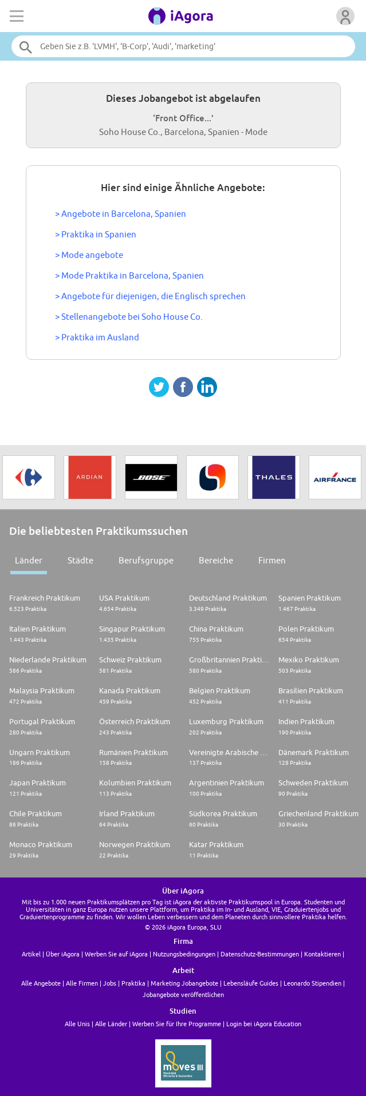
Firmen (272, 560)
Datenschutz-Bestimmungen (260, 954)
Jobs (109, 983)
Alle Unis (77, 1023)
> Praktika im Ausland (97, 337)
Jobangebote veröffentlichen (183, 994)
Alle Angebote (41, 983)
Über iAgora (63, 954)
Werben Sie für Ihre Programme (176, 1023)
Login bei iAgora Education (263, 1023)
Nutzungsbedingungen (184, 954)
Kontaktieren (322, 954)
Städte (80, 560)
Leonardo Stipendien (312, 983)
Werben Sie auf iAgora (116, 954)
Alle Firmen (82, 983)
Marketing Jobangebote (184, 983)
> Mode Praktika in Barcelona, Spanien (129, 275)
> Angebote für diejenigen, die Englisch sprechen (150, 296)
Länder (28, 560)
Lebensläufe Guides (250, 983)
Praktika (133, 983)
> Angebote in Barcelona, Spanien (120, 214)
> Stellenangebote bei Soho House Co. (129, 316)
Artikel (31, 954)
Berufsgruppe (146, 560)
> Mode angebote (89, 255)
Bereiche (216, 560)
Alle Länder (111, 1023)
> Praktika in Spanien (95, 234)
